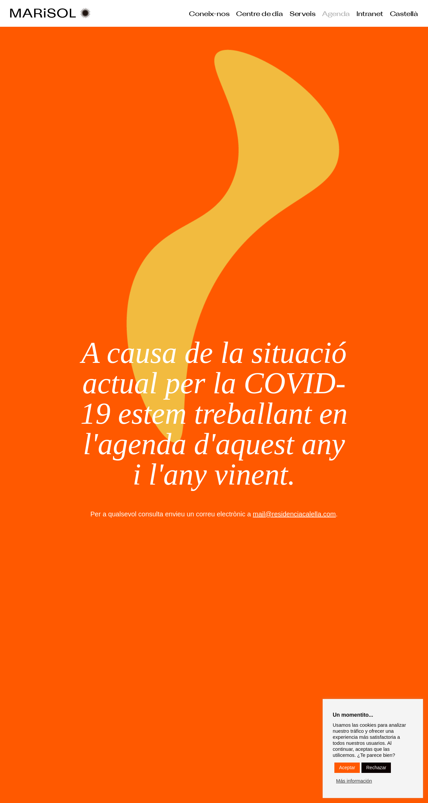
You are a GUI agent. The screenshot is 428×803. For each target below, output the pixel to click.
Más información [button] (354, 781)
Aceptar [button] (347, 767)
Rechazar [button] (376, 767)
